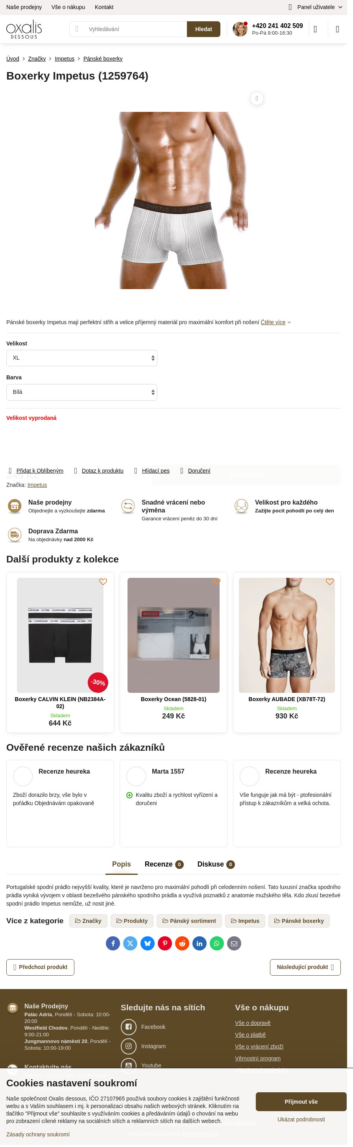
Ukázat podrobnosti (301, 1119)
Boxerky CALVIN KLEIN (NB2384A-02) (60, 702)
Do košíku (246, 444)
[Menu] (337, 29)
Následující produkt (305, 967)
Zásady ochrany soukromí (38, 1134)
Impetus (37, 485)
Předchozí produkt (40, 967)
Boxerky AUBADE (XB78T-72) (287, 699)
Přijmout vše (301, 1102)
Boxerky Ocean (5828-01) (174, 699)
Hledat (203, 29)
